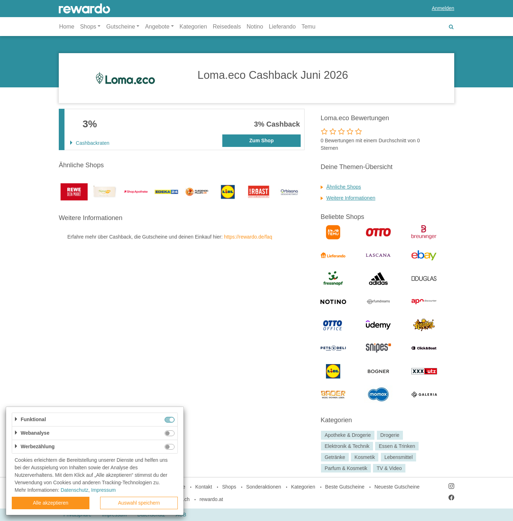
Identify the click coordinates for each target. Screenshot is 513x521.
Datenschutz (74, 490)
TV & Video (389, 468)
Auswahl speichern (139, 503)
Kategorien (193, 27)
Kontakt (203, 487)
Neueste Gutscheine (397, 487)
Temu (308, 27)
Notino (255, 27)
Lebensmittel (398, 457)
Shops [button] (88, 27)
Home (66, 27)
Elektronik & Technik (347, 446)
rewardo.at (211, 499)
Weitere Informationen (350, 198)
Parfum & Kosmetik (346, 468)
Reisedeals (227, 27)
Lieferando (282, 27)
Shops (229, 487)
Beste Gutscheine (345, 487)
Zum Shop (261, 140)
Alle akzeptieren (50, 503)
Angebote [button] (157, 27)
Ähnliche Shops (343, 187)
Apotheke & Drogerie (348, 435)
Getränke (335, 457)
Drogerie (389, 435)
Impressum (103, 490)
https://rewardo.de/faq (248, 237)
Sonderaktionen (263, 487)
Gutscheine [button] (120, 27)
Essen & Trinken (397, 446)
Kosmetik (364, 457)
